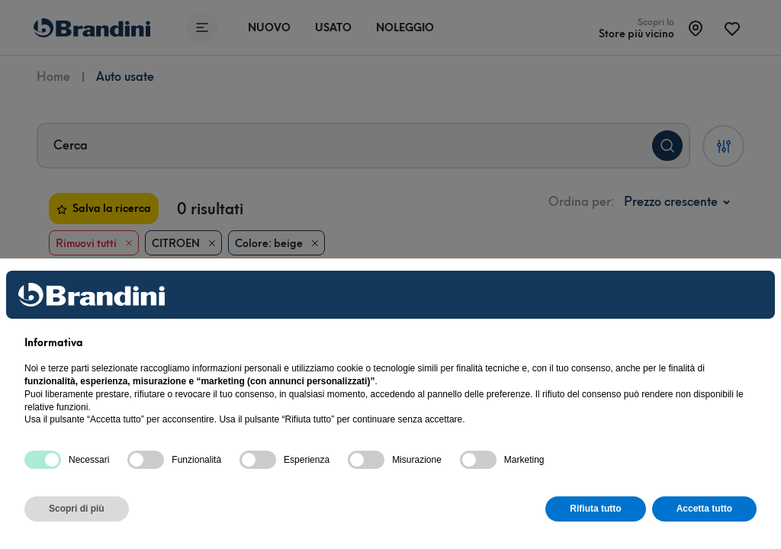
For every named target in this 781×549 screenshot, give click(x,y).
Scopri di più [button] (76, 508)
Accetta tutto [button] (704, 508)
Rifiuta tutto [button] (595, 508)
